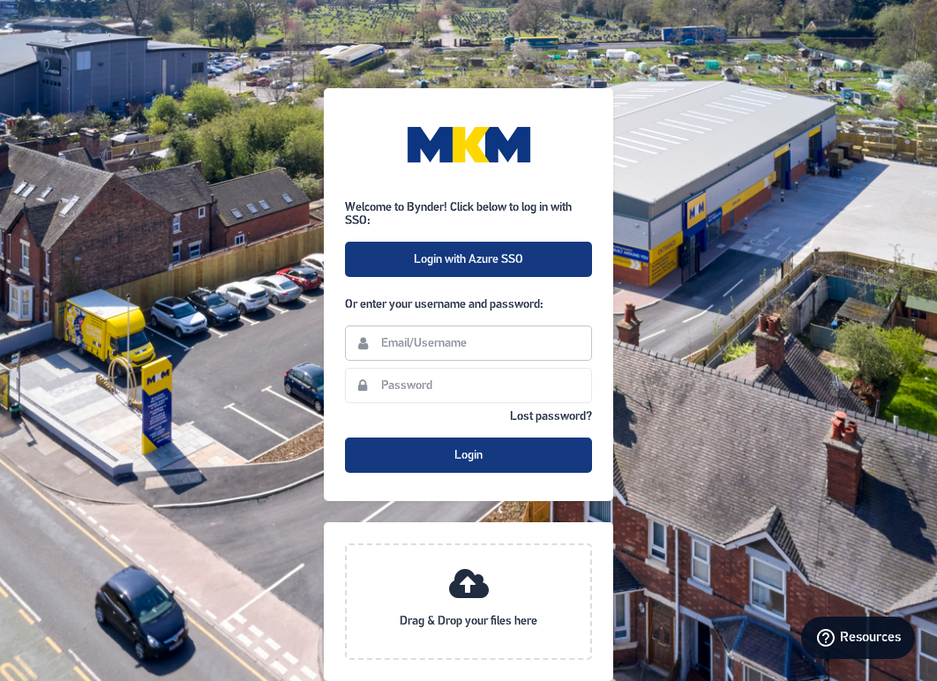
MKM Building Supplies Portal (468, 144)
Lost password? (551, 416)
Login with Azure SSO (468, 259)
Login (468, 455)
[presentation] (468, 601)
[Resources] (858, 638)
